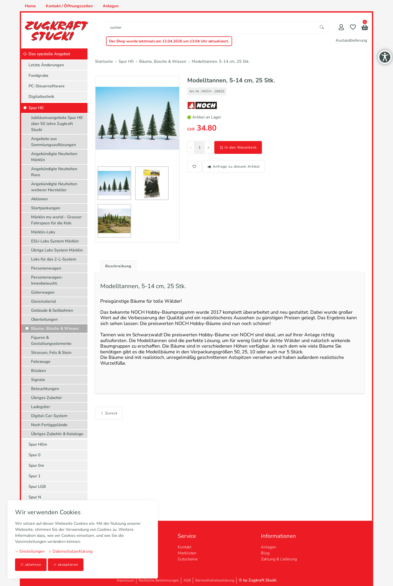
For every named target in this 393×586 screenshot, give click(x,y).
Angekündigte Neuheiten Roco (54, 172)
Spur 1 (35, 476)
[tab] (117, 265)
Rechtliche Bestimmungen (159, 580)
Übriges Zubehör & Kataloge (57, 434)
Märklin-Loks (43, 232)
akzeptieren (66, 564)
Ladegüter (40, 407)
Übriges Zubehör (46, 398)
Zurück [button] (109, 424)
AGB (187, 580)
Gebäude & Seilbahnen (52, 310)
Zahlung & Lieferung (279, 559)
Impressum (125, 580)
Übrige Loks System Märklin (57, 250)
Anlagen (111, 6)
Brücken (38, 370)
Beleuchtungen (45, 389)
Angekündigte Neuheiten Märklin (54, 157)
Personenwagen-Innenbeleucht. (47, 280)
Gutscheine (188, 559)
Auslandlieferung (351, 40)
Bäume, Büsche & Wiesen (55, 328)
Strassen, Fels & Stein (51, 352)
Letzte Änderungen (46, 65)
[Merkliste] (353, 27)
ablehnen (31, 564)
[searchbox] (211, 27)
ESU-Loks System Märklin (55, 241)
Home (30, 6)
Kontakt (184, 547)
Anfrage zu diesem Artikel (234, 166)
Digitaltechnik (41, 96)
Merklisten (187, 553)
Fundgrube (38, 75)
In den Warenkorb (238, 147)
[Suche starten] (322, 27)
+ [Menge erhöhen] (208, 147)
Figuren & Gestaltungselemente (51, 340)
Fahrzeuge (40, 361)
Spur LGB (37, 486)
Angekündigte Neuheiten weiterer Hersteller (54, 187)
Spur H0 (36, 108)
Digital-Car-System (49, 416)
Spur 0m (36, 465)
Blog (265, 553)
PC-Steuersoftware (47, 86)
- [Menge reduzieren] (190, 147)
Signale (38, 379)
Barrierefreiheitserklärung (214, 580)
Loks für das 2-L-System (53, 259)
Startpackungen (45, 208)
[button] (364, 28)
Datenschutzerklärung (70, 551)
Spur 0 (35, 455)
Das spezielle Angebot (49, 54)
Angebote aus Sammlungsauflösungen (53, 142)
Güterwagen (42, 292)
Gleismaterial (43, 301)
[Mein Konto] (341, 27)
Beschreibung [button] (119, 266)
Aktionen (39, 199)
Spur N (35, 497)
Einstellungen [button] (30, 551)
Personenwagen (46, 268)
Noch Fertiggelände (49, 425)
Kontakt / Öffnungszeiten (69, 6)
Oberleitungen (44, 319)
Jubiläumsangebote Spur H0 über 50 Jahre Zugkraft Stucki (57, 124)
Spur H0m (38, 444)
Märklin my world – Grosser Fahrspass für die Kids (56, 220)
